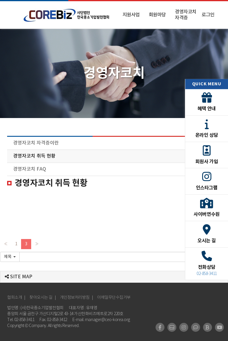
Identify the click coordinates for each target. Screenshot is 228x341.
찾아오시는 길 (41, 297)
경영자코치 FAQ (29, 169)
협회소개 (14, 297)
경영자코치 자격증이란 (36, 143)
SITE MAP (18, 276)
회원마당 (157, 15)
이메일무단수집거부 (114, 297)
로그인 (208, 15)
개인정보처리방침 (75, 297)
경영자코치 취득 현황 (34, 156)
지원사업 (131, 15)
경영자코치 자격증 (186, 15)
